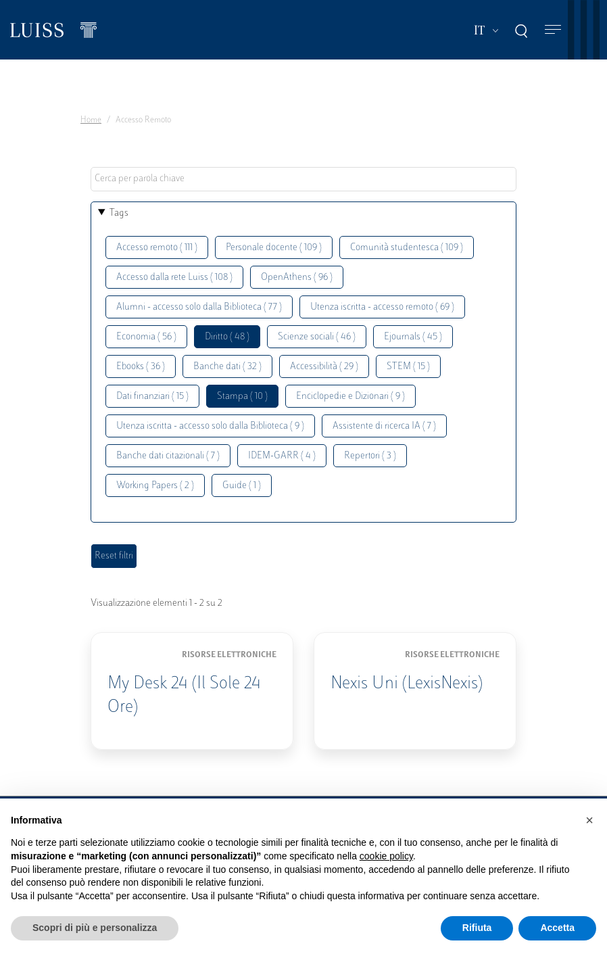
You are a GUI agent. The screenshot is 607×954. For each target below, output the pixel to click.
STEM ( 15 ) (408, 367)
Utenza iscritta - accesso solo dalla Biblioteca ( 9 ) (210, 426)
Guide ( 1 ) (241, 486)
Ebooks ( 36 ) (140, 367)
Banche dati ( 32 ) (227, 367)
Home (90, 120)
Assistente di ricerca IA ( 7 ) (384, 426)
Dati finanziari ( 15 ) (152, 396)
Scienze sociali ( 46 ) (317, 337)
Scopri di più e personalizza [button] (94, 927)
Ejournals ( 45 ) (413, 337)
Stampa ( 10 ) (242, 396)
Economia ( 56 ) (146, 337)
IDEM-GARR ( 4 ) (282, 456)
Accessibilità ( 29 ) (324, 367)
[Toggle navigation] (553, 30)
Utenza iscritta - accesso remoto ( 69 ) (382, 307)
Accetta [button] (557, 927)
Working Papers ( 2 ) (155, 486)
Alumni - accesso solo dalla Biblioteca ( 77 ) (199, 307)
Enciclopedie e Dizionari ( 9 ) (350, 396)
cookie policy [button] (386, 856)
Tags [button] (119, 213)
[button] (589, 820)
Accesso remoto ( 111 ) (156, 248)
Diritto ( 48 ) (227, 337)
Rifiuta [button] (477, 927)
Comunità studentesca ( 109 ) (406, 248)
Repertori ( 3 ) (370, 456)
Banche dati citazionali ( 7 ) (168, 456)
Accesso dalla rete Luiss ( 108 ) (174, 277)
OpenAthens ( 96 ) (297, 277)
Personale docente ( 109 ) (274, 248)
